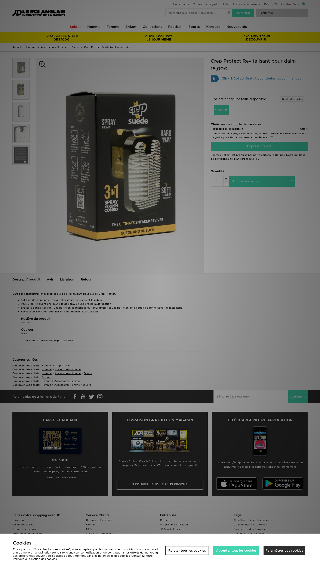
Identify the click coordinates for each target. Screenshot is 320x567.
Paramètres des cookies (284, 550)
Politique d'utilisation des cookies (35, 559)
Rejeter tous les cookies (187, 550)
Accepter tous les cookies (236, 550)
